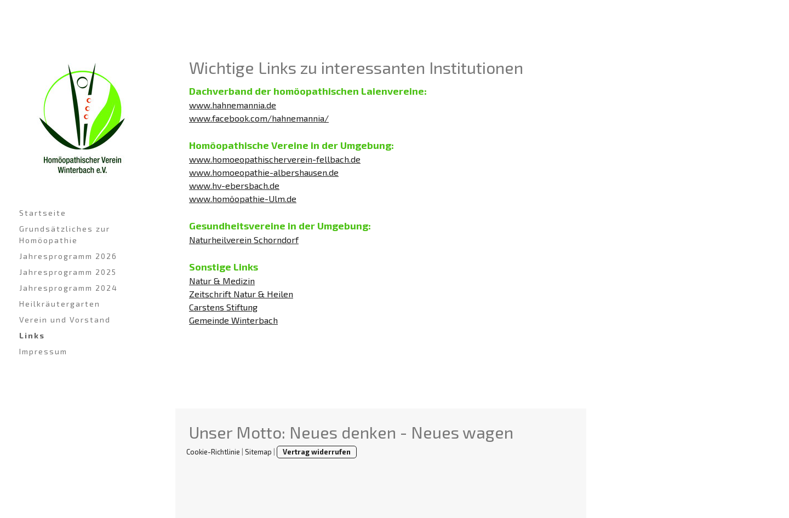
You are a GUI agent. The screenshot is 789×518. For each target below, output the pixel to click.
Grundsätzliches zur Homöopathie (64, 234)
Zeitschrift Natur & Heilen (241, 294)
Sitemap (258, 451)
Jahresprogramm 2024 (68, 287)
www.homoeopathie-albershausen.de (264, 172)
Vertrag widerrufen (317, 451)
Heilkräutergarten (59, 303)
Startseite (42, 212)
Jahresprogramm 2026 (68, 256)
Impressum (43, 351)
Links (32, 335)
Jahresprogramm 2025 (68, 272)
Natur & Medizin (222, 280)
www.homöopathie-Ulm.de (242, 198)
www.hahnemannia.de (232, 105)
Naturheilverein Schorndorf (244, 239)
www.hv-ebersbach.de (234, 185)
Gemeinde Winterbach (233, 320)
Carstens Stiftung (223, 307)
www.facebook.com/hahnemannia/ (259, 118)
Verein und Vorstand (65, 319)
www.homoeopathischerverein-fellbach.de (275, 159)
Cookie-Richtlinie (213, 451)
